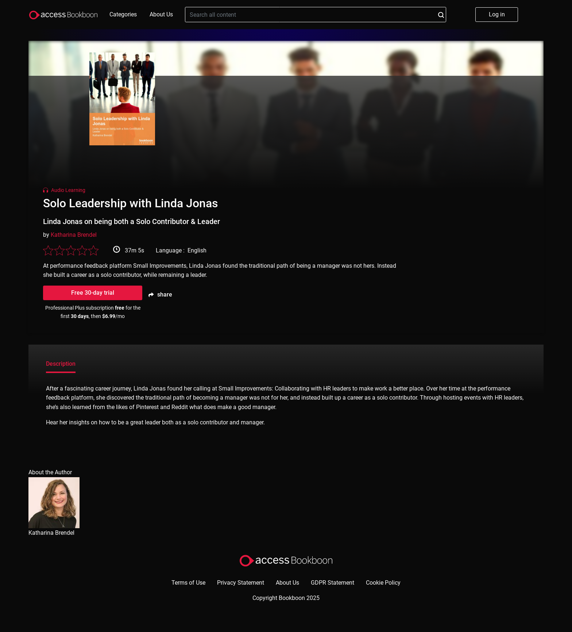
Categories (123, 14)
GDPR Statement (332, 582)
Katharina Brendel (74, 234)
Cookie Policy (383, 582)
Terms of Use (188, 582)
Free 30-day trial (92, 292)
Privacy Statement (240, 582)
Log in (497, 14)
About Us (161, 14)
